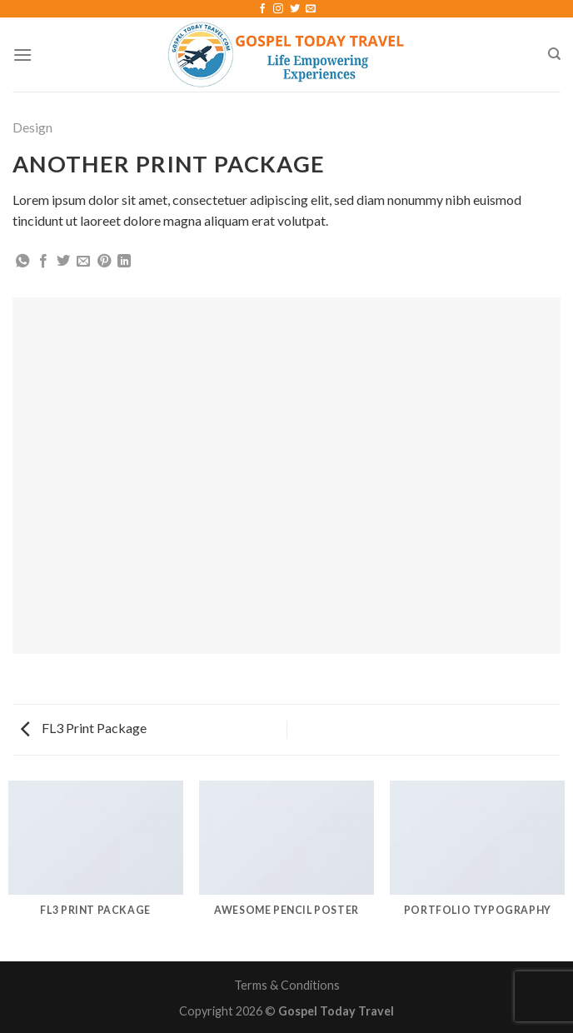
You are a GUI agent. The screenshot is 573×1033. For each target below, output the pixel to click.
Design (32, 127)
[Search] (554, 54)
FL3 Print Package (84, 728)
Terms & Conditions (287, 985)
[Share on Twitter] (63, 261)
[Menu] (22, 54)
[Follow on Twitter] (295, 9)
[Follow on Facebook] (262, 9)
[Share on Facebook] (43, 261)
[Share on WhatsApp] (22, 261)
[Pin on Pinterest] (104, 261)
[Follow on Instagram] (278, 9)
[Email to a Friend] (83, 261)
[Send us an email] (311, 9)
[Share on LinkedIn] (124, 261)
